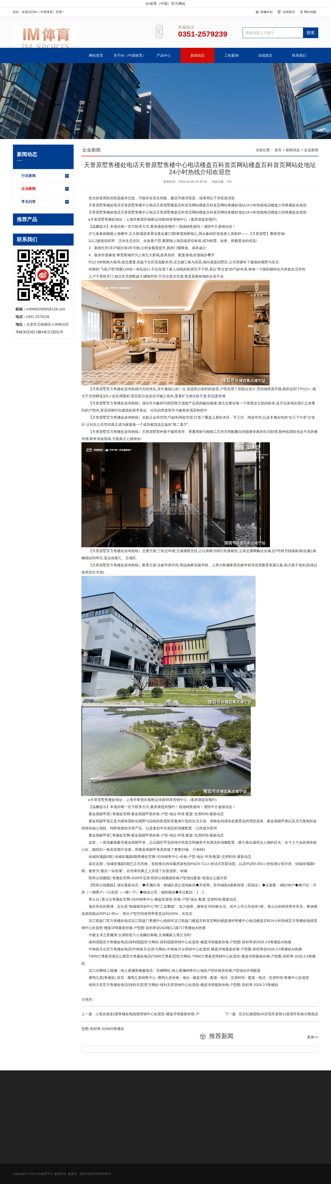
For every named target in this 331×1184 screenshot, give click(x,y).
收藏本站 (266, 12)
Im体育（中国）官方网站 (165, 4)
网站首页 (96, 55)
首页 (278, 150)
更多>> (312, 1037)
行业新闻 (45, 175)
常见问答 (45, 201)
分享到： (88, 999)
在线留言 (289, 12)
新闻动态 (197, 55)
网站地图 (310, 12)
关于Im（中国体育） (130, 55)
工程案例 (231, 55)
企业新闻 (45, 188)
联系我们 (299, 55)
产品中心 (164, 55)
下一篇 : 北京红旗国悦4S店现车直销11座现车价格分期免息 (271, 1014)
